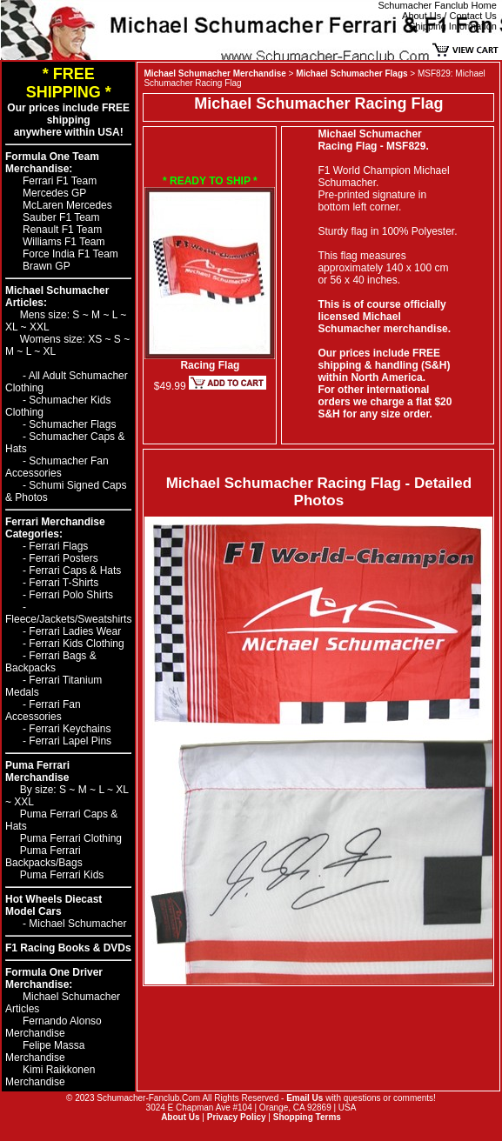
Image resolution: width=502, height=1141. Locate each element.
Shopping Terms (307, 1117)
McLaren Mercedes (67, 205)
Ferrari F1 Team (60, 181)
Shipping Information (453, 26)
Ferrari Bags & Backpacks (51, 662)
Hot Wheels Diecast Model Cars (53, 905)
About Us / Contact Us (449, 15)
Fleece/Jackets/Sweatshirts (68, 619)
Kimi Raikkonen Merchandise (50, 1076)
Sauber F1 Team (61, 217)
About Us (180, 1117)
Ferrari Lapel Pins (70, 741)
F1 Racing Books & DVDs (68, 948)
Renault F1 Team (62, 230)
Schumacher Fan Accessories (57, 467)
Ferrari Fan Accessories (43, 710)
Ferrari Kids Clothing (76, 643)
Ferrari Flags (58, 546)
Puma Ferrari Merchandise (37, 771)
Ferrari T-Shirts (63, 583)
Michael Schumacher (77, 923)
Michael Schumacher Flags (351, 73)
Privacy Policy (236, 1117)
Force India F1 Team (70, 254)
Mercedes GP (54, 193)
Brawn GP (46, 266)
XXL (40, 327)
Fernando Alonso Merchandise (53, 1027)
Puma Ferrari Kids (62, 875)
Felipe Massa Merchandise (44, 1051)
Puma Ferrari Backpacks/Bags (44, 856)
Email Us (304, 1098)
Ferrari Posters (63, 558)
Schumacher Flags (72, 424)
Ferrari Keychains (69, 729)
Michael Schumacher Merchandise (214, 73)
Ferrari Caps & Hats (75, 570)
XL (13, 327)
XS (96, 339)
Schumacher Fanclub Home (437, 5)
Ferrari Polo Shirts (71, 595)
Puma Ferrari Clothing (71, 838)
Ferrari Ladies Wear (75, 631)
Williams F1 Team (63, 242)
